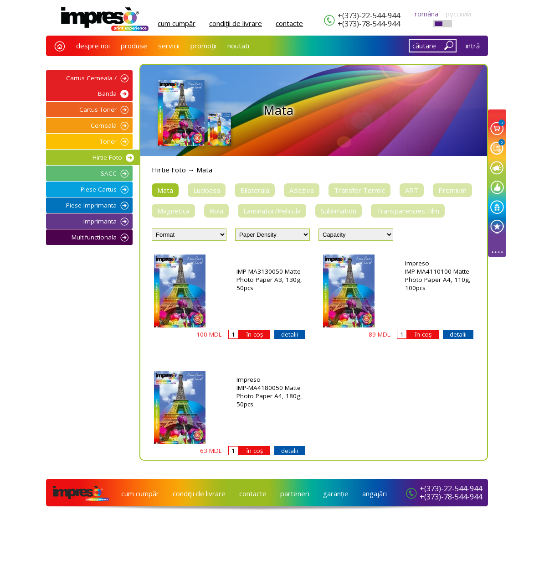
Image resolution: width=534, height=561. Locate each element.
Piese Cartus (99, 189)
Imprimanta (100, 221)
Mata (165, 190)
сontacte (289, 23)
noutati (238, 45)
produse (134, 45)
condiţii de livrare (235, 23)
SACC (109, 173)
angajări (374, 493)
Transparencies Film (407, 210)
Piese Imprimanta (91, 205)
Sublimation (338, 210)
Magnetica (173, 210)
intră (473, 45)
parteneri (294, 493)
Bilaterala (254, 190)
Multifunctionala (94, 237)
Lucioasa (206, 190)
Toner (108, 141)
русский (458, 13)
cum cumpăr (176, 23)
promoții (203, 45)
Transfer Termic (359, 190)
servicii (169, 45)
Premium (452, 190)
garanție (336, 493)
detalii (289, 334)
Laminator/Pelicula (272, 210)
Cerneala (104, 125)
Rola (216, 210)
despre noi (93, 45)
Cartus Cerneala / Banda (91, 86)
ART (411, 190)
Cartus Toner (98, 109)
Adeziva (301, 190)
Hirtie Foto (107, 157)
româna (426, 13)
